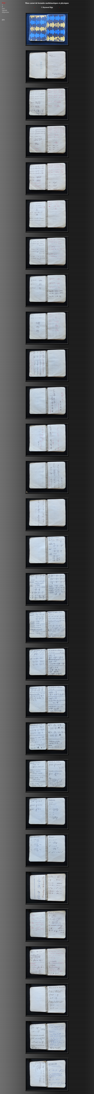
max (3, 8)
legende (4, 10)
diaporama (5, 12)
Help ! (4, 3)
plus (3, 20)
